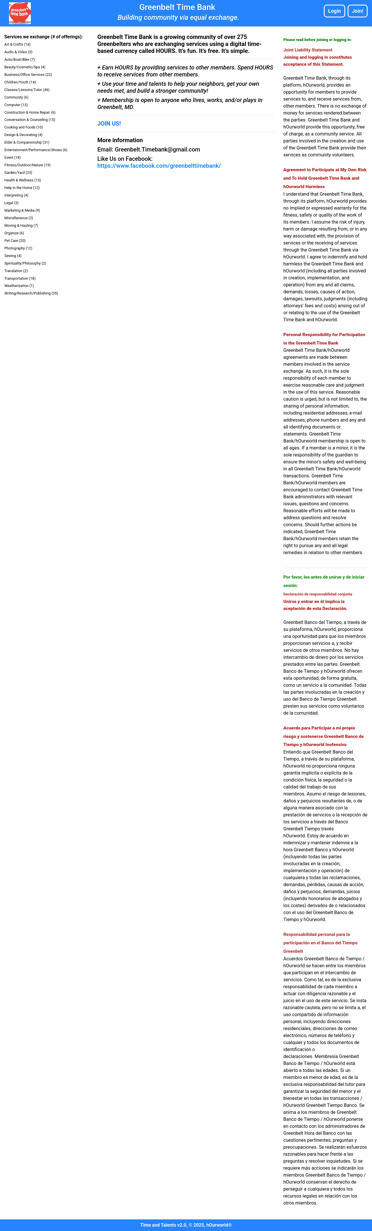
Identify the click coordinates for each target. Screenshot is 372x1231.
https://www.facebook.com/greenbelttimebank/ (159, 165)
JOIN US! (109, 123)
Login (334, 11)
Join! (357, 11)
